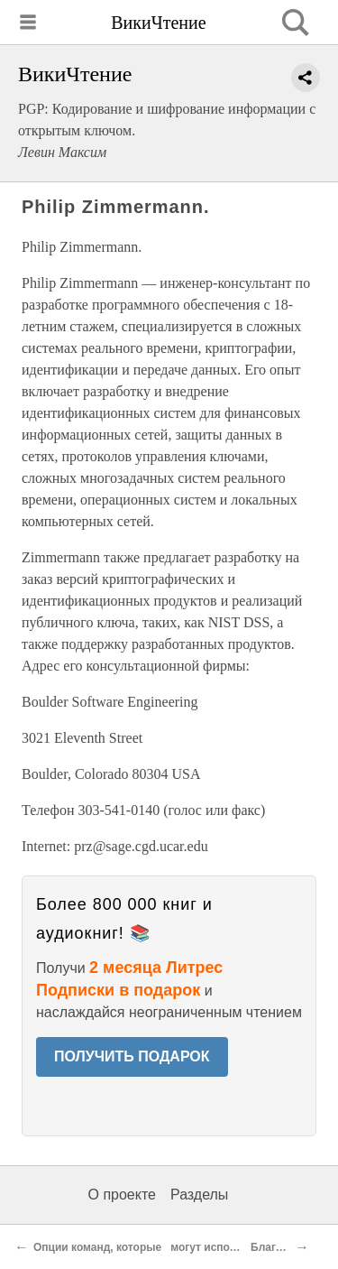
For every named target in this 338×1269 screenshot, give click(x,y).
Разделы (199, 1194)
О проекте (122, 1194)
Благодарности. (293, 1247)
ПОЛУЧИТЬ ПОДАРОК (132, 1056)
